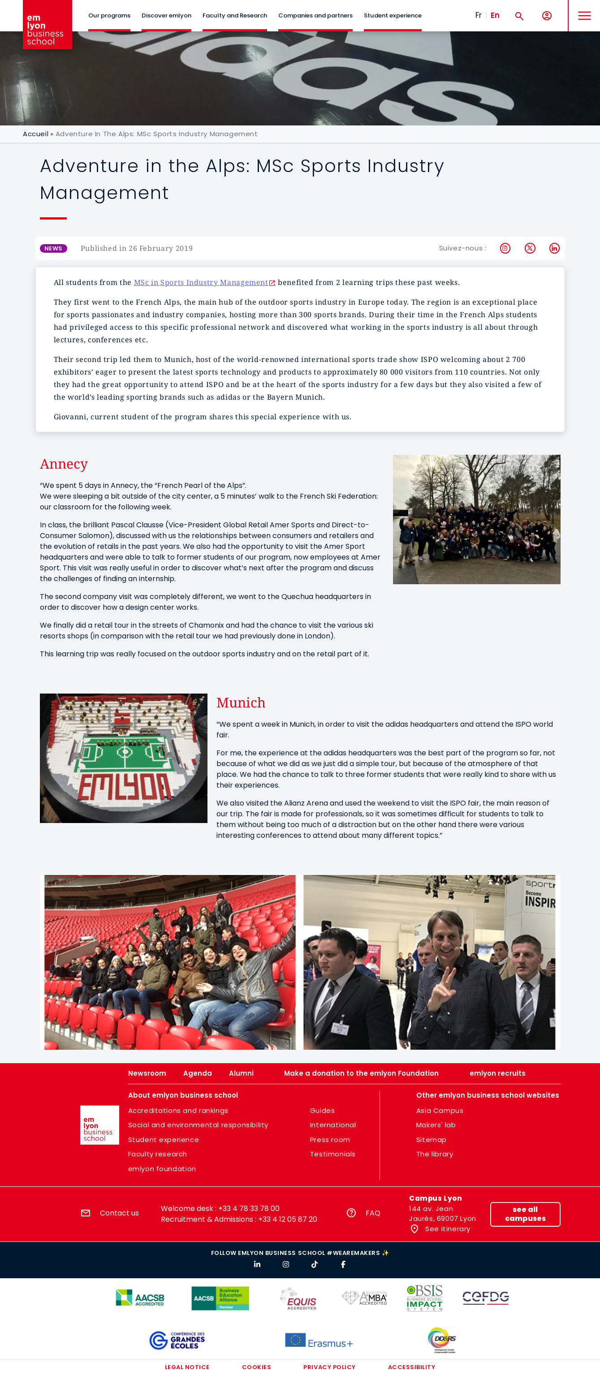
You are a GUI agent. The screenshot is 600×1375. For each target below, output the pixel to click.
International (333, 1124)
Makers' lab (436, 1124)
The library (434, 1154)
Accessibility (412, 1367)
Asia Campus (440, 1110)
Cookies (257, 1367)
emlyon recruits (498, 1073)
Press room (330, 1139)
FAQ (373, 1213)
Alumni (241, 1073)
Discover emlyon (166, 15)
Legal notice (187, 1367)
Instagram (505, 248)
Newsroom (147, 1073)
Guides (322, 1110)
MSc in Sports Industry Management (201, 282)
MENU (582, 9)
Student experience (393, 15)
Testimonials (333, 1154)
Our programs (109, 15)
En (495, 15)
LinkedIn (555, 248)
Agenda (197, 1073)
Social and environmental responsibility (198, 1124)
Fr (478, 15)
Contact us (119, 1213)
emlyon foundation (162, 1168)
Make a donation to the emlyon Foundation (361, 1073)
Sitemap (431, 1139)
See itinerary (447, 1228)
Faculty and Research (235, 15)
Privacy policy (329, 1367)
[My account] (546, 16)
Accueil (35, 133)
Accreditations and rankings (178, 1110)
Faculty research (158, 1154)
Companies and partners (315, 15)
